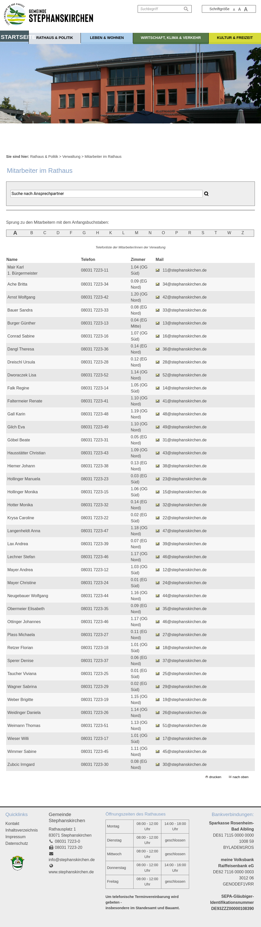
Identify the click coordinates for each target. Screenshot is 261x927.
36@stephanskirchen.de (185, 349)
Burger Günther (21, 323)
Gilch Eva (16, 427)
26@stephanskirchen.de (185, 712)
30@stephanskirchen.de (185, 764)
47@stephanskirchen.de (185, 531)
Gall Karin (16, 414)
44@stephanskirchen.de (185, 596)
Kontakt (12, 823)
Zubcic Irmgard (21, 764)
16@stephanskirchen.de (185, 336)
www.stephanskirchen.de (71, 872)
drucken (215, 777)
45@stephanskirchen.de (185, 751)
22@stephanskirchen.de (185, 518)
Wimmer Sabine (21, 751)
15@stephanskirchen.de (185, 492)
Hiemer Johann (21, 466)
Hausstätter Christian (26, 453)
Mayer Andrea (20, 570)
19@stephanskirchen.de (185, 699)
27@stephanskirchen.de (185, 635)
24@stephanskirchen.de (185, 583)
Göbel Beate (18, 440)
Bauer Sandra (20, 310)
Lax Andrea (17, 544)
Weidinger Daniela (24, 712)
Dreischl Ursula (21, 362)
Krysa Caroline (20, 518)
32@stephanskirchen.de (185, 505)
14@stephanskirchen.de (185, 388)
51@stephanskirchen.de (185, 725)
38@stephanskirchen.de (185, 466)
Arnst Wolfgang (21, 297)
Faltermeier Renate (24, 401)
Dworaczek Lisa (21, 375)
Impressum (15, 837)
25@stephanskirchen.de (185, 673)
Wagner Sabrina (22, 686)
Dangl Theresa (20, 349)
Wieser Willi (18, 738)
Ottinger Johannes (24, 622)
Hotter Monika (20, 505)
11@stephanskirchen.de (185, 270)
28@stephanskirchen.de (185, 362)
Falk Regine (18, 388)
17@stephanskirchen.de (185, 738)
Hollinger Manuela (23, 479)
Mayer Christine (21, 583)
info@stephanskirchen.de (72, 860)
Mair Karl (15, 267)
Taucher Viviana (21, 673)
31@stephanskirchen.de (185, 440)
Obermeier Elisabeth (26, 609)
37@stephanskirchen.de (185, 660)
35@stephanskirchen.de (185, 609)
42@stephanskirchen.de (185, 297)
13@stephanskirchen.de (185, 323)
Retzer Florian (20, 647)
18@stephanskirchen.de (185, 647)
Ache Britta (17, 284)
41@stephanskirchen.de (185, 401)
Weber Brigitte (20, 699)
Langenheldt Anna (23, 531)
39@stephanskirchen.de (185, 544)
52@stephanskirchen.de (185, 375)
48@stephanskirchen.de (185, 414)
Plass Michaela (21, 635)
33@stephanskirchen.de (185, 310)
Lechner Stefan (21, 557)
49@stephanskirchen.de (185, 427)
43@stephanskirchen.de (185, 453)
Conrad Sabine (21, 336)
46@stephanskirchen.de (185, 557)
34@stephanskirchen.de (185, 284)
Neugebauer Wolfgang (27, 596)
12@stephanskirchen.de (185, 570)
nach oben (241, 777)
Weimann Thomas (23, 725)
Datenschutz (16, 843)
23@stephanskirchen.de (185, 479)
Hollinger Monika (22, 492)
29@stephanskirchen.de (185, 686)
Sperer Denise (20, 660)
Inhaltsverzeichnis (21, 830)
